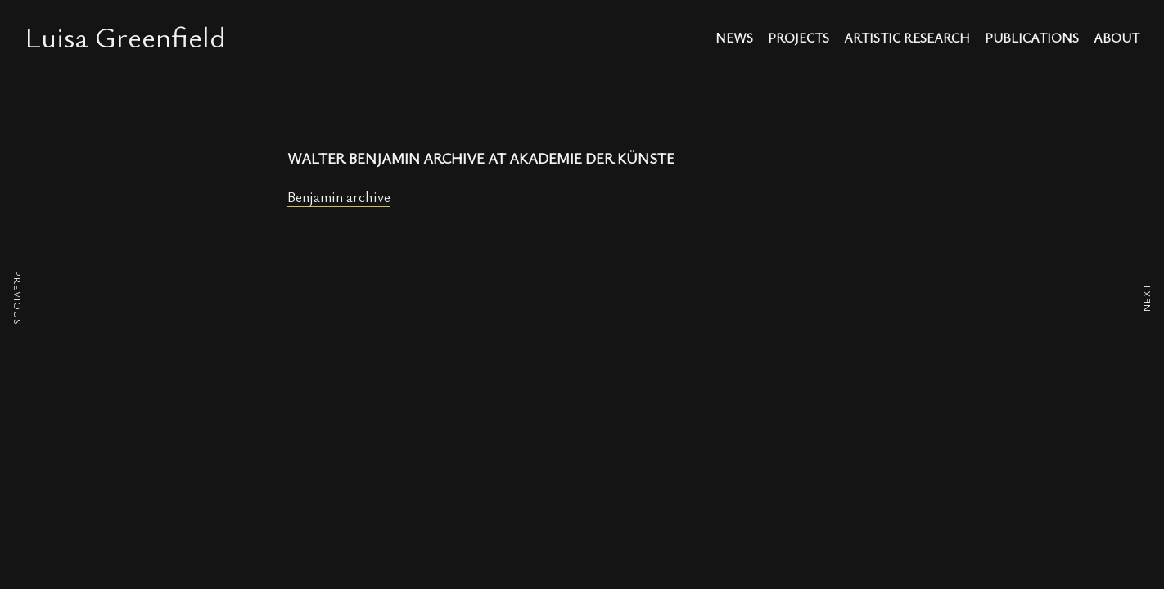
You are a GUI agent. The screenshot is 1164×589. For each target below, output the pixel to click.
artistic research (907, 39)
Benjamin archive (338, 196)
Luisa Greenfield (125, 36)
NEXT (1146, 297)
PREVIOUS (18, 298)
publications (1032, 39)
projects (798, 39)
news (734, 39)
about (1116, 39)
